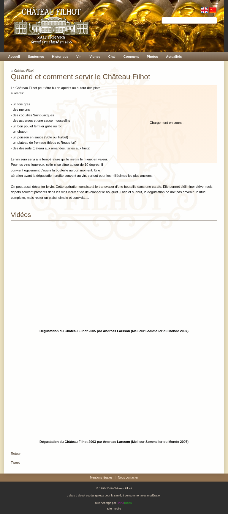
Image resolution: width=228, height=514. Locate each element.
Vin (78, 56)
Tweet (15, 462)
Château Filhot (24, 70)
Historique (60, 56)
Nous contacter (128, 477)
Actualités (174, 56)
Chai (111, 56)
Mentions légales (101, 477)
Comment (131, 56)
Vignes (94, 56)
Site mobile (114, 508)
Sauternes (36, 56)
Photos (152, 56)
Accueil (14, 56)
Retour (16, 453)
